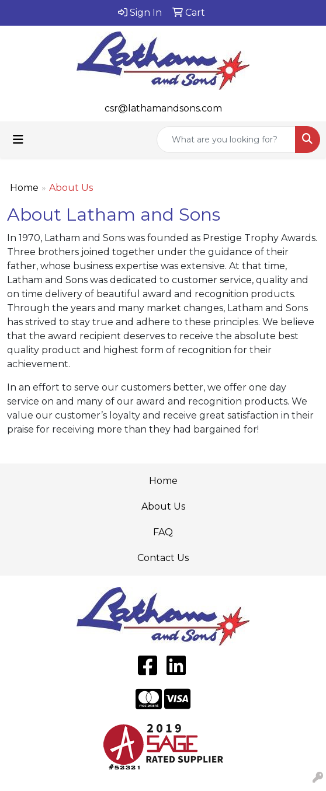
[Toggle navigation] (18, 139)
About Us (163, 506)
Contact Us (163, 557)
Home (24, 187)
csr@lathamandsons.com (163, 108)
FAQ (163, 532)
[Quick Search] (226, 139)
